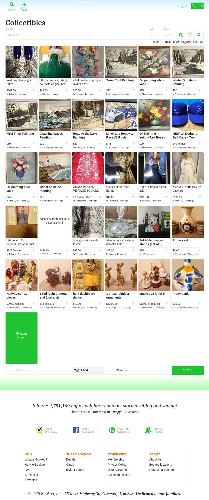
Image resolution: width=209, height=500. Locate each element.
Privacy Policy (117, 464)
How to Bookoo (35, 464)
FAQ (28, 469)
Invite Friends (75, 469)
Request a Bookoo (161, 469)
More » (188, 370)
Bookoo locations (160, 464)
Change (198, 42)
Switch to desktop (119, 475)
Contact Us (32, 475)
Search (11, 6)
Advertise (31, 480)
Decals (70, 459)
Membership (116, 459)
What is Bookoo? (36, 459)
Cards (70, 464)
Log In (182, 6)
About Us (155, 459)
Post (24, 6)
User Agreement (118, 469)
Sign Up (198, 6)
